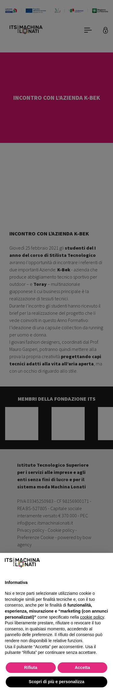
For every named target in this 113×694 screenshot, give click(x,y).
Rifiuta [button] (30, 667)
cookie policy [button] (92, 617)
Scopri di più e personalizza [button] (56, 681)
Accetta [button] (82, 667)
